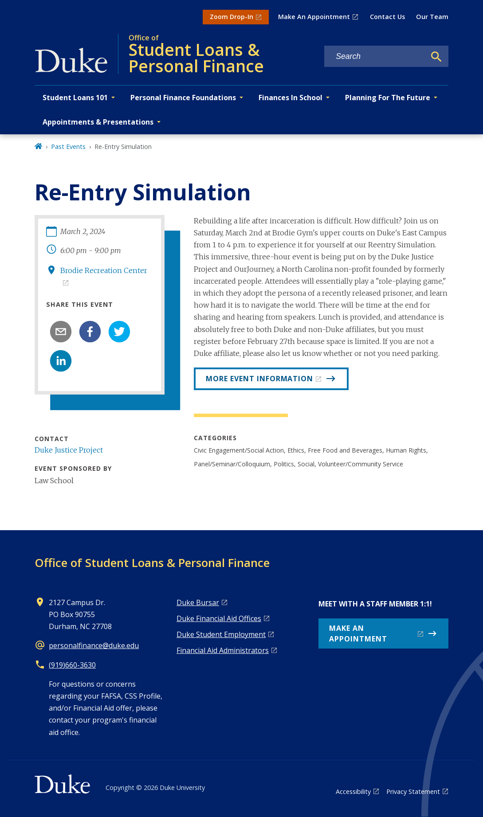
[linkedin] (61, 361)
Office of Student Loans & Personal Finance (152, 563)
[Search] (436, 56)
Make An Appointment (314, 16)
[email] (61, 332)
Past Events (68, 146)
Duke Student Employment (221, 634)
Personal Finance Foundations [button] (183, 97)
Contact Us (387, 16)
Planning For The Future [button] (387, 97)
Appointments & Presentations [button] (98, 122)
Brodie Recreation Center (103, 270)
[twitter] (119, 332)
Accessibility (353, 791)
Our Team (432, 16)
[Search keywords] (375, 56)
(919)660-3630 (72, 665)
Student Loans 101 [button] (75, 97)
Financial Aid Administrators (223, 650)
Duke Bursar (198, 602)
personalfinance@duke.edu (94, 645)
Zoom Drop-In (231, 16)
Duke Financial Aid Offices (219, 618)
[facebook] (90, 332)
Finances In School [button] (290, 97)
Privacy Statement (413, 791)
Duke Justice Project (69, 450)
